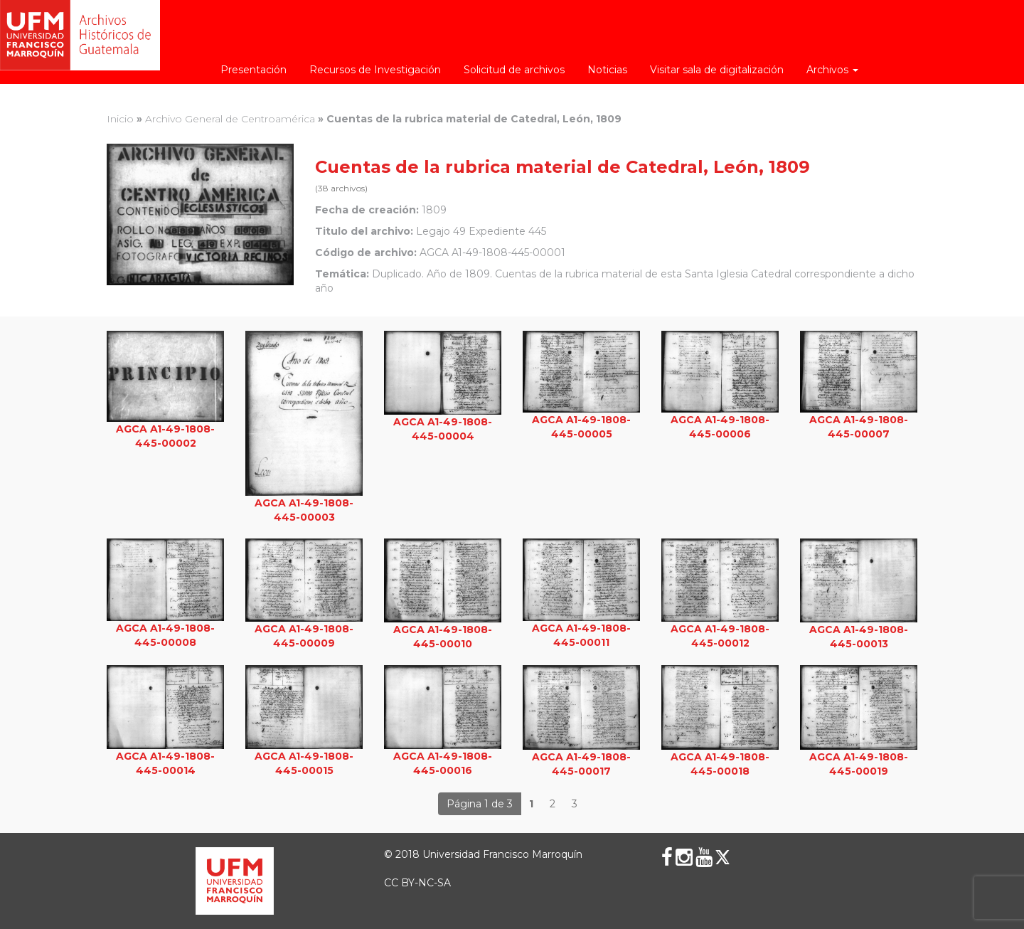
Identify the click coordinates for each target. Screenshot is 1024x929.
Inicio (120, 118)
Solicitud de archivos (514, 69)
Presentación (253, 69)
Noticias (607, 69)
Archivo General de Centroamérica (230, 118)
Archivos (832, 69)
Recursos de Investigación (375, 69)
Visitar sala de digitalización (717, 69)
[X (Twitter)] (722, 857)
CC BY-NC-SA (417, 882)
